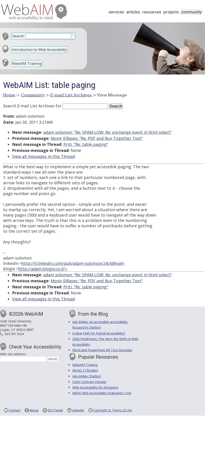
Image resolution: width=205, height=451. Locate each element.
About (34, 410)
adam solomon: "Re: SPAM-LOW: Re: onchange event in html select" (107, 132)
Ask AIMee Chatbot (86, 376)
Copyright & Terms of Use (112, 410)
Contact (15, 410)
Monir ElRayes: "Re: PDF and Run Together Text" (97, 138)
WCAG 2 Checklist (85, 370)
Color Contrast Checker (89, 382)
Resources (151, 12)
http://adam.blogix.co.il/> (42, 268)
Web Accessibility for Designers (95, 387)
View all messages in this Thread (43, 156)
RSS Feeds (55, 410)
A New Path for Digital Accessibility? (99, 333)
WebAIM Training (27, 63)
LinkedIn (78, 410)
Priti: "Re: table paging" (85, 144)
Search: (18, 36)
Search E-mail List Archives (28, 105)
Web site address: (13, 354)
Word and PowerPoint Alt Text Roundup (102, 350)
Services (116, 12)
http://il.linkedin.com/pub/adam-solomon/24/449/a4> (73, 263)
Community (191, 12)
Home (9, 95)
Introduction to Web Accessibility (39, 49)
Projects (171, 12)
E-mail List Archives (71, 95)
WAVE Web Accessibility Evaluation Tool (101, 393)
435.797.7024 (14, 334)
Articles (133, 12)
